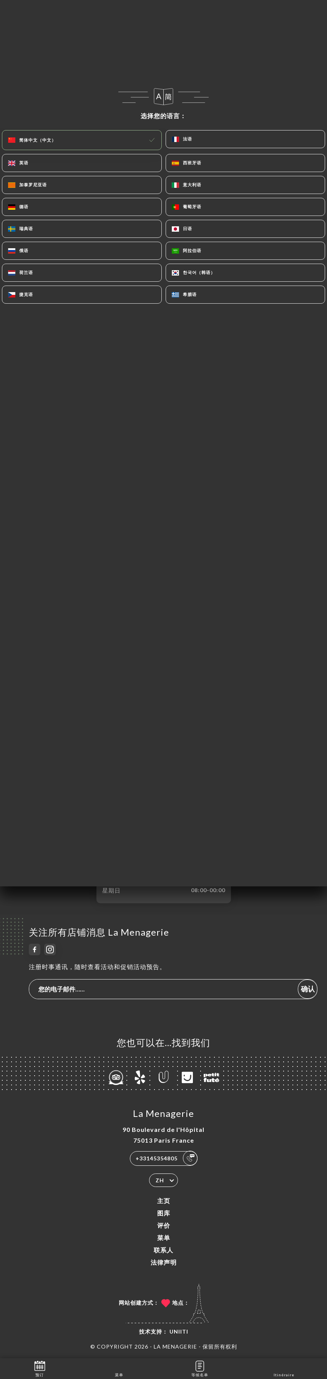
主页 (163, 1200)
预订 (40, 1368)
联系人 (163, 1250)
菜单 (163, 1237)
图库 (163, 1213)
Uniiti (178, 1331)
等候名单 (199, 1368)
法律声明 (164, 1262)
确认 (308, 989)
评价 (163, 1225)
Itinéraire (284, 1368)
